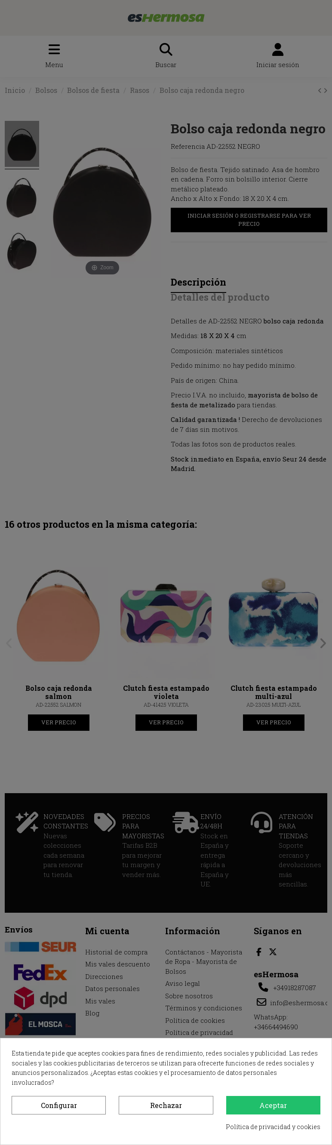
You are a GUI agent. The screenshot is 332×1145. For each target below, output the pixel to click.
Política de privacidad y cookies (273, 1127)
